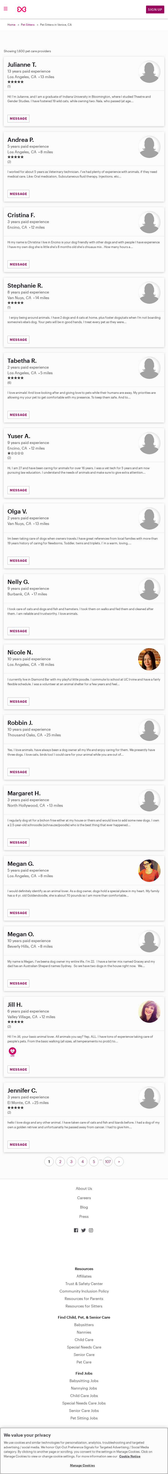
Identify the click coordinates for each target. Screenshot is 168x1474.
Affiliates (84, 1276)
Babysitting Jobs (84, 1380)
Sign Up (155, 9)
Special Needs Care (84, 1347)
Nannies (84, 1332)
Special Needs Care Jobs (84, 1403)
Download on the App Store (84, 1249)
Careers (84, 1197)
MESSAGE (18, 118)
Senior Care (84, 1354)
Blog (84, 1207)
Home (11, 24)
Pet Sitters (28, 24)
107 (108, 1161)
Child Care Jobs (84, 1395)
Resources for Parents (84, 1298)
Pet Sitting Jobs (84, 1418)
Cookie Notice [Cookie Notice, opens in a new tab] (129, 1456)
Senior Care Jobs (84, 1410)
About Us (84, 1188)
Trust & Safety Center (84, 1283)
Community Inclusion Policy (84, 1291)
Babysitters (84, 1324)
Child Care (84, 1339)
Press (84, 1216)
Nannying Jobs (84, 1388)
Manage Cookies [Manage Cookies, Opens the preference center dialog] (82, 1465)
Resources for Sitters (84, 1306)
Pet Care (84, 1362)
